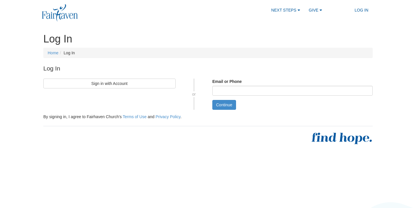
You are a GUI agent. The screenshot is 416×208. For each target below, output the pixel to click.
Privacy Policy (167, 116)
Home (53, 53)
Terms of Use (134, 116)
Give (315, 10)
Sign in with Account (109, 83)
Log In (361, 10)
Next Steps (285, 10)
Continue (224, 105)
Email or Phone (227, 81)
